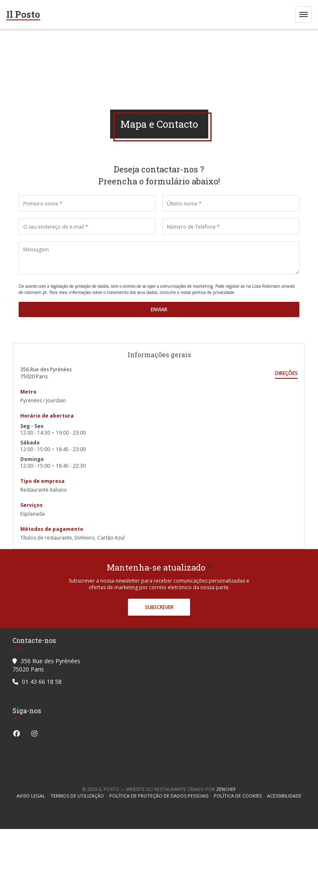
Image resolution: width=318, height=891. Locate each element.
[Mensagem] (159, 258)
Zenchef (226, 789)
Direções (286, 373)
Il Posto (23, 14)
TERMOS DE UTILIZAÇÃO (80, 796)
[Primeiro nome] (87, 203)
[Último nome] (230, 203)
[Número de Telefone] (230, 226)
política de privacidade (213, 292)
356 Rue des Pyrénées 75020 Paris (46, 373)
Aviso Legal (34, 796)
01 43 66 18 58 (42, 682)
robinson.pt (35, 292)
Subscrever (159, 607)
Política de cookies (240, 796)
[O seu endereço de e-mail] (87, 226)
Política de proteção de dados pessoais (161, 796)
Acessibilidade (284, 796)
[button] (303, 14)
